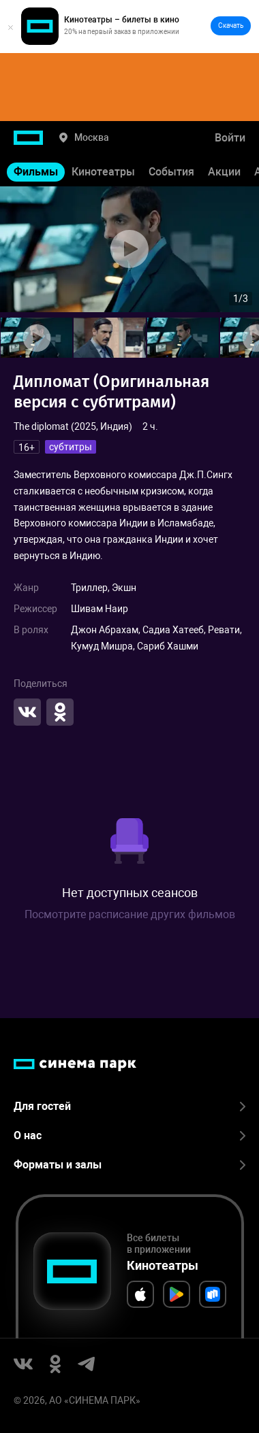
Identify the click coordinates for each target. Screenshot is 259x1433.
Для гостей (129, 1106)
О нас (129, 1135)
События (171, 171)
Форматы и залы (129, 1164)
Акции (224, 171)
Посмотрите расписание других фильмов (130, 914)
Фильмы (36, 171)
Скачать (230, 25)
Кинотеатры (103, 171)
